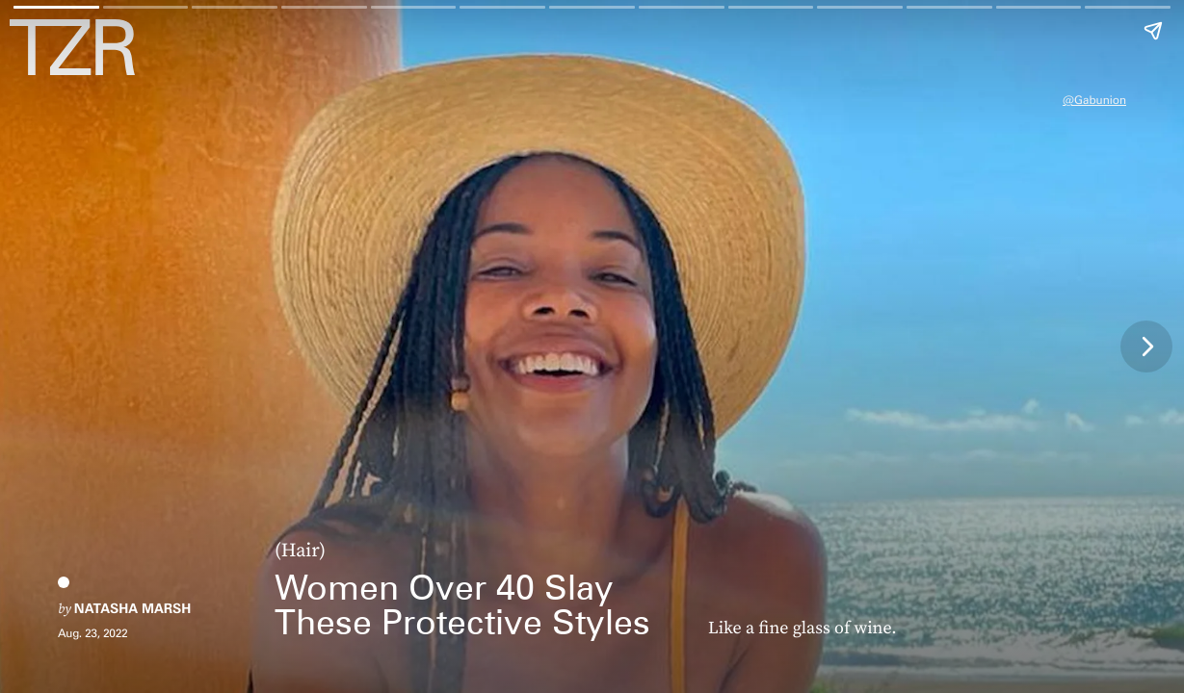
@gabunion (1094, 99)
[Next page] (1146, 346)
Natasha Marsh (132, 609)
